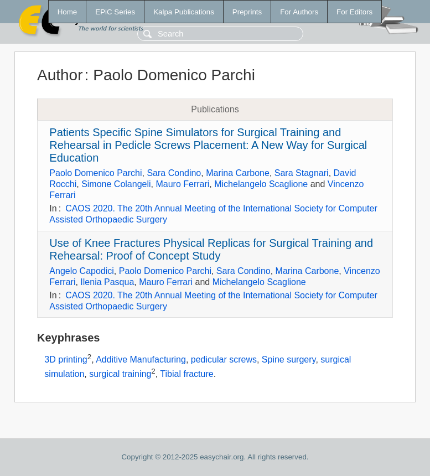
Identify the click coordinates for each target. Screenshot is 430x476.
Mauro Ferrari (182, 184)
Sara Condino (174, 173)
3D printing (65, 360)
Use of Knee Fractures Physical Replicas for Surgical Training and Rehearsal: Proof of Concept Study (211, 249)
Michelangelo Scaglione (261, 184)
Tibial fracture (186, 374)
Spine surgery (289, 360)
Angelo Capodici (81, 271)
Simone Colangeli (116, 184)
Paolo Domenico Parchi (95, 173)
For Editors (354, 12)
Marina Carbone (238, 173)
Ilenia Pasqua (107, 282)
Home (67, 12)
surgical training (120, 374)
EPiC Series (115, 12)
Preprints (247, 12)
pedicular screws (224, 360)
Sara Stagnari (301, 173)
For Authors (299, 12)
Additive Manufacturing (141, 360)
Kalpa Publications (183, 12)
